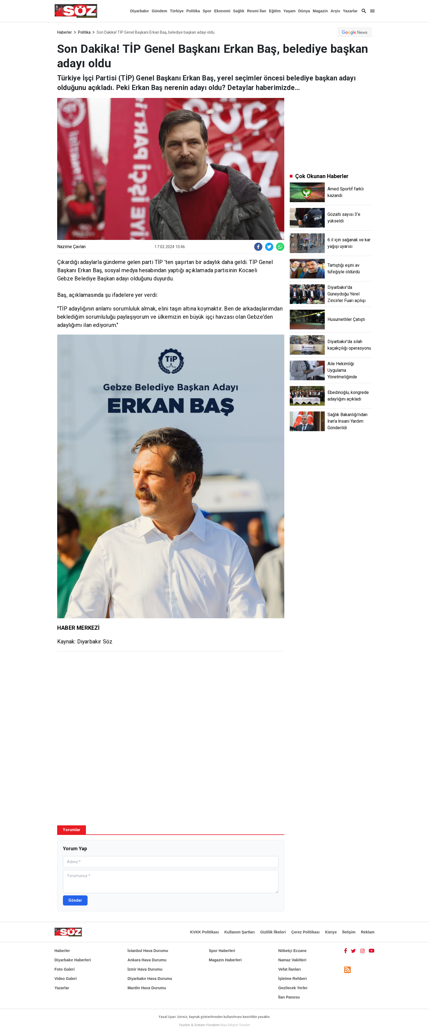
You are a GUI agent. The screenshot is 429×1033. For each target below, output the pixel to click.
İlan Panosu (289, 997)
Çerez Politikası (305, 932)
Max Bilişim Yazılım (235, 1025)
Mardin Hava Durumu (146, 988)
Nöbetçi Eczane (292, 950)
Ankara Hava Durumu (146, 960)
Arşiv (335, 11)
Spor (207, 11)
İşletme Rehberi (292, 978)
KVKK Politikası (204, 932)
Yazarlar (350, 11)
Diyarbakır (139, 11)
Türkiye (177, 11)
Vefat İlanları (289, 969)
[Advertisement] (170, 695)
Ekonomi (222, 11)
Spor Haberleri (222, 950)
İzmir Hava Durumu (145, 969)
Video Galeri (65, 978)
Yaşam (289, 11)
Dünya (304, 11)
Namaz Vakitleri (292, 960)
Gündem (159, 11)
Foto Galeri (64, 969)
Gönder (75, 900)
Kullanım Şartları (239, 932)
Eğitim (275, 11)
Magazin (320, 11)
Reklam (368, 932)
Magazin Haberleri (225, 960)
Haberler (64, 32)
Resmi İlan (256, 11)
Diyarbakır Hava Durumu (149, 978)
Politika (193, 11)
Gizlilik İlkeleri (273, 932)
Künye (331, 932)
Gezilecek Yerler (293, 988)
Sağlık (238, 11)
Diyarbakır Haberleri (72, 960)
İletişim (348, 932)
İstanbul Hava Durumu (147, 950)
